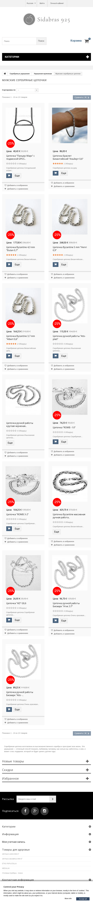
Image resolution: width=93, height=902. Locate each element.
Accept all (83, 899)
